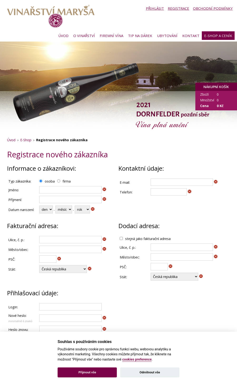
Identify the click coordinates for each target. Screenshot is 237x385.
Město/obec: (18, 249)
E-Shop (25, 140)
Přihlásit (155, 8)
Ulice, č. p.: (16, 240)
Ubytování (167, 35)
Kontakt (190, 35)
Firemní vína (111, 35)
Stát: (12, 269)
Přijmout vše (87, 372)
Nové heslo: (17, 315)
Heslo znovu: (18, 329)
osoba (50, 181)
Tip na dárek (140, 35)
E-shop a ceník (218, 35)
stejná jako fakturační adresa (148, 238)
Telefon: (126, 192)
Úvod (63, 35)
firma (67, 181)
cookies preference (137, 359)
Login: (13, 307)
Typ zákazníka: (19, 181)
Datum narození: (21, 209)
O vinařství (84, 35)
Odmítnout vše (149, 372)
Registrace (178, 8)
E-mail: (125, 182)
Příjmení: (15, 199)
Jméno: (13, 190)
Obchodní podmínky (213, 8)
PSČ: (11, 259)
